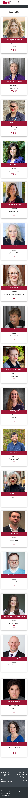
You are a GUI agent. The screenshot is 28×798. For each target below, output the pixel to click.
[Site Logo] (14, 4)
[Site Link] (15, 51)
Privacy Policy (22, 772)
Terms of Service (22, 774)
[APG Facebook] (20, 777)
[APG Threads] (23, 781)
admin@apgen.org (6, 781)
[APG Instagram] (23, 777)
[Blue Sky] (17, 777)
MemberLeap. (23, 792)
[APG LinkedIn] (26, 777)
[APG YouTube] (26, 781)
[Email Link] (12, 51)
